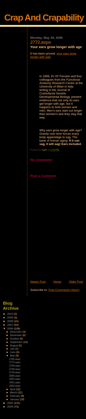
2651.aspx (14, 382)
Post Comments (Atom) (63, 290)
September (16, 342)
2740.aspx (14, 369)
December (16, 331)
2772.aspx (14, 362)
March (14, 392)
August (14, 345)
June (13, 352)
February (15, 395)
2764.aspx (14, 365)
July (12, 348)
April (13, 389)
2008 (10, 321)
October (15, 338)
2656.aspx (14, 375)
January (15, 399)
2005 (10, 402)
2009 (10, 317)
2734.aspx (14, 372)
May (13, 355)
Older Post (76, 281)
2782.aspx (14, 359)
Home (57, 281)
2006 (10, 328)
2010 (10, 313)
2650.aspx (14, 385)
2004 (10, 406)
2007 (10, 324)
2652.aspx (14, 379)
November (16, 335)
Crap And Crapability (44, 17)
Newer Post (38, 281)
